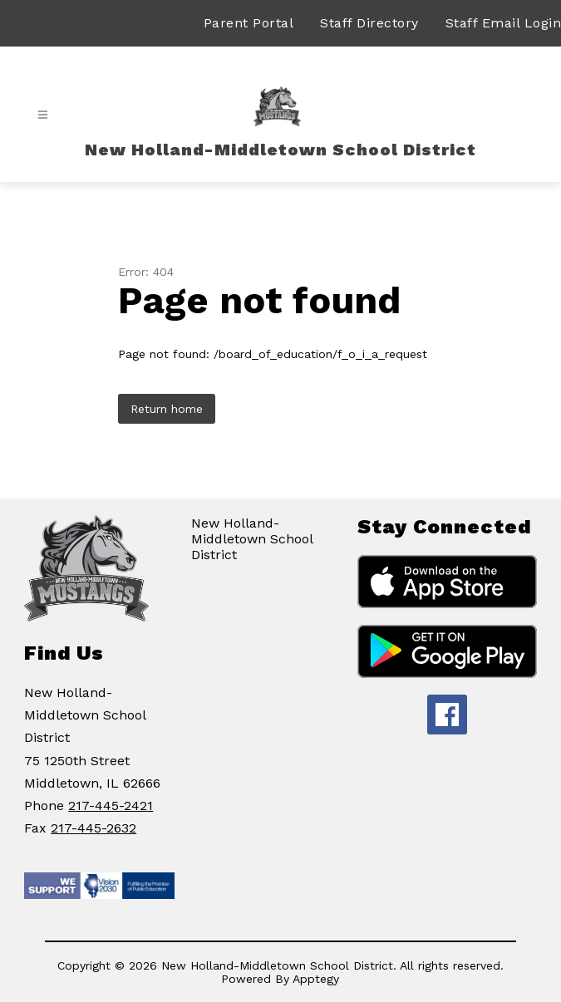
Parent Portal (249, 23)
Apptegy (316, 978)
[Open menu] (42, 115)
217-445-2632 (93, 828)
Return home (166, 408)
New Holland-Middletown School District (251, 538)
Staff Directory (369, 23)
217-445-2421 (110, 805)
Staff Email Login (503, 23)
